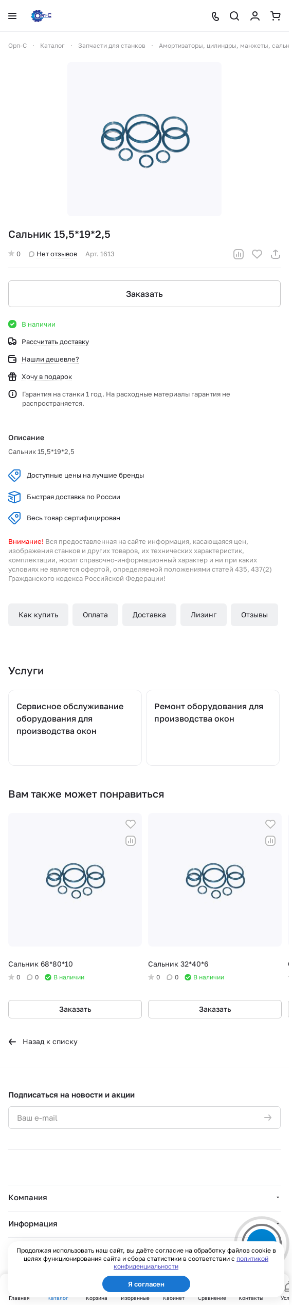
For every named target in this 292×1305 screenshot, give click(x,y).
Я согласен (146, 1284)
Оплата (95, 614)
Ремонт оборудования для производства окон (208, 712)
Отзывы (254, 614)
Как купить (38, 614)
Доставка (149, 614)
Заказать (144, 294)
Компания (27, 1197)
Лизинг (203, 614)
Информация (33, 1223)
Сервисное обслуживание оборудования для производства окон (69, 718)
